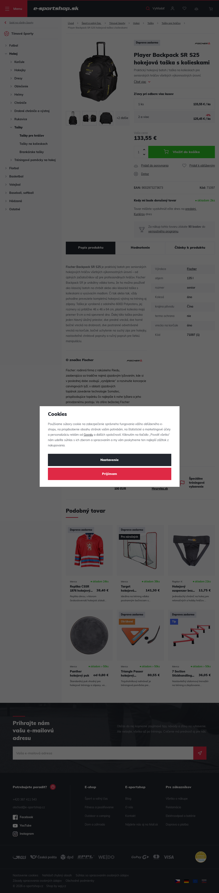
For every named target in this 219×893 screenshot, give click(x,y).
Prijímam (109, 474)
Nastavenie (109, 460)
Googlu (88, 435)
